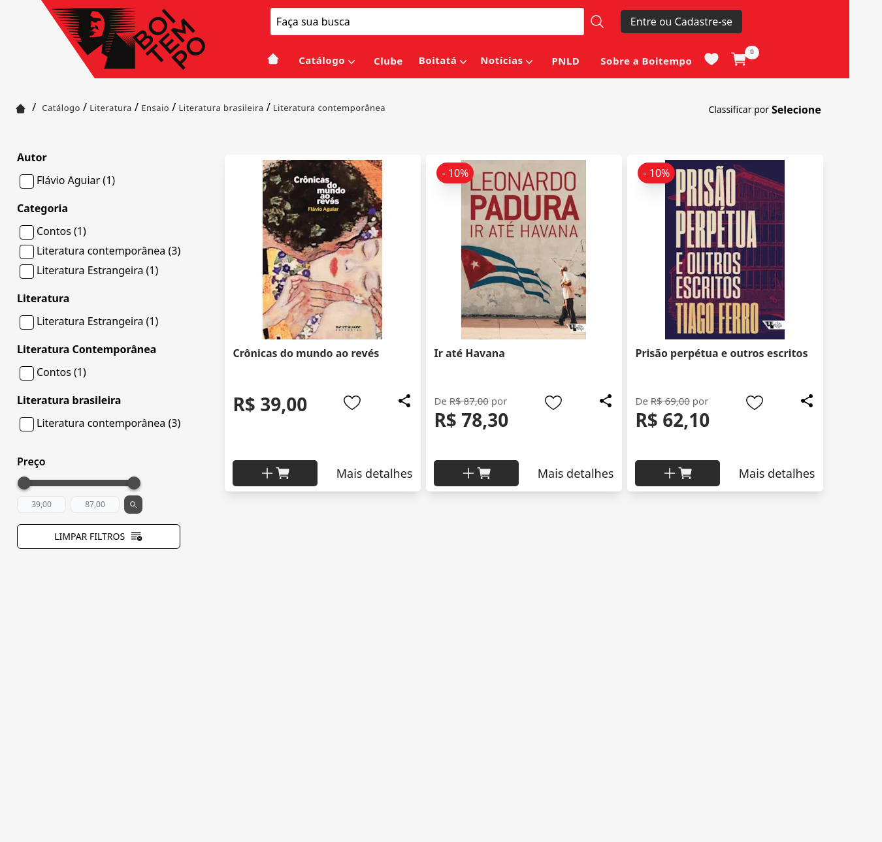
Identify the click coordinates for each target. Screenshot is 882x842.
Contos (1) (61, 231)
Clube (388, 60)
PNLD (565, 60)
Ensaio (155, 108)
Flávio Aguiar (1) (76, 180)
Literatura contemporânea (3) (108, 250)
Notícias (501, 60)
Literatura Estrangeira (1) (97, 270)
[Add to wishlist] (352, 403)
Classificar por (738, 109)
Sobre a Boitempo (646, 60)
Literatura (111, 108)
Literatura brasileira (220, 108)
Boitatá (438, 60)
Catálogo (322, 60)
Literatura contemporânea (329, 108)
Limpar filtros (98, 536)
